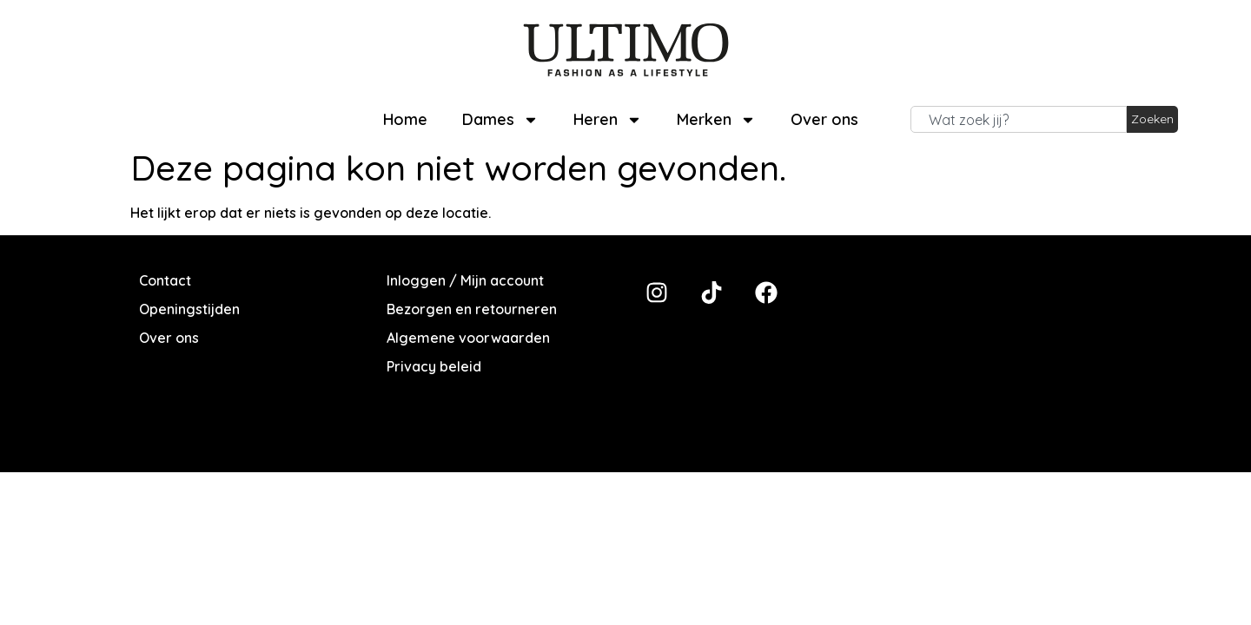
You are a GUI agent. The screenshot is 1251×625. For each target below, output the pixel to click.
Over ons (824, 119)
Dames (500, 119)
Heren (607, 119)
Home (405, 119)
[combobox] (1018, 120)
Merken (716, 119)
